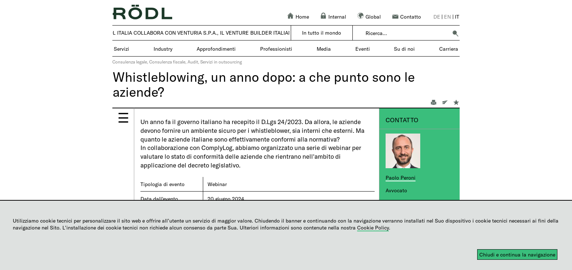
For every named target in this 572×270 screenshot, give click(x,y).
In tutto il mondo (321, 33)
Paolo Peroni (401, 177)
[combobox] (406, 33)
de (436, 17)
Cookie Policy (373, 227)
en (447, 17)
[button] (455, 33)
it (457, 17)
